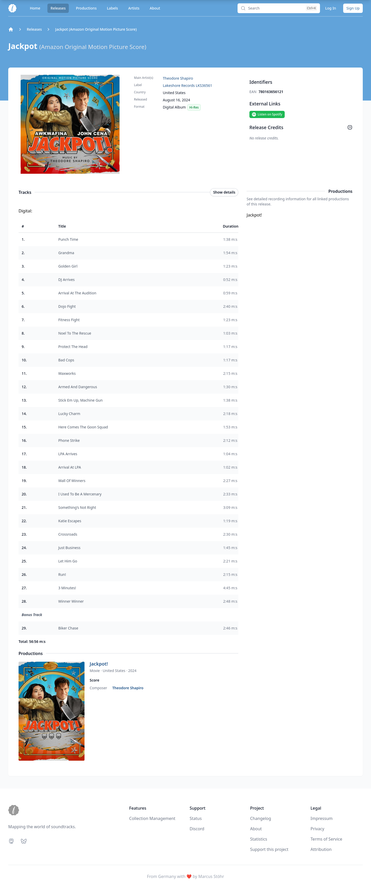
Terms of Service (326, 839)
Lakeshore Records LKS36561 (187, 85)
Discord (197, 829)
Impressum (321, 818)
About (155, 8)
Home (35, 8)
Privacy (317, 829)
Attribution (321, 849)
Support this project (269, 849)
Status (196, 818)
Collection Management (152, 818)
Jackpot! (99, 664)
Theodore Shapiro (178, 78)
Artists (133, 8)
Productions (86, 8)
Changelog (260, 818)
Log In (330, 8)
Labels (112, 8)
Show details (224, 192)
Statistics (258, 839)
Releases (57, 8)
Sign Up (353, 8)
